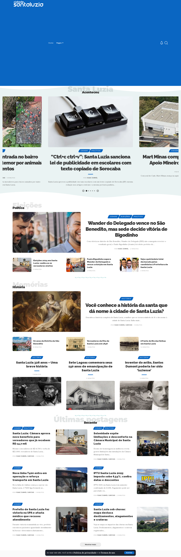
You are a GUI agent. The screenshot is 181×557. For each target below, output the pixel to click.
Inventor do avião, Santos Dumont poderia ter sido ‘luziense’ (144, 366)
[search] (166, 43)
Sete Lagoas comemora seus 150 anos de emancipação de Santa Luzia (90, 366)
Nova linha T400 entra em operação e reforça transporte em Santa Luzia (30, 477)
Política (96, 151)
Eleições (125, 216)
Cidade (84, 151)
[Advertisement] (28, 46)
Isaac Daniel (92, 178)
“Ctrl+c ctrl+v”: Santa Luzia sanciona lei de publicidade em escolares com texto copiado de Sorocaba (90, 163)
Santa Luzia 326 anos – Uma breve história (37, 364)
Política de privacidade (85, 553)
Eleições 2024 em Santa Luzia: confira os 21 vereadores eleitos (45, 263)
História (126, 298)
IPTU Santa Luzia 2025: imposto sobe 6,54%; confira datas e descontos (112, 477)
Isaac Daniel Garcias (123, 325)
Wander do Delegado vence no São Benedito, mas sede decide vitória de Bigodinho (126, 229)
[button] (83, 191)
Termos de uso (108, 553)
